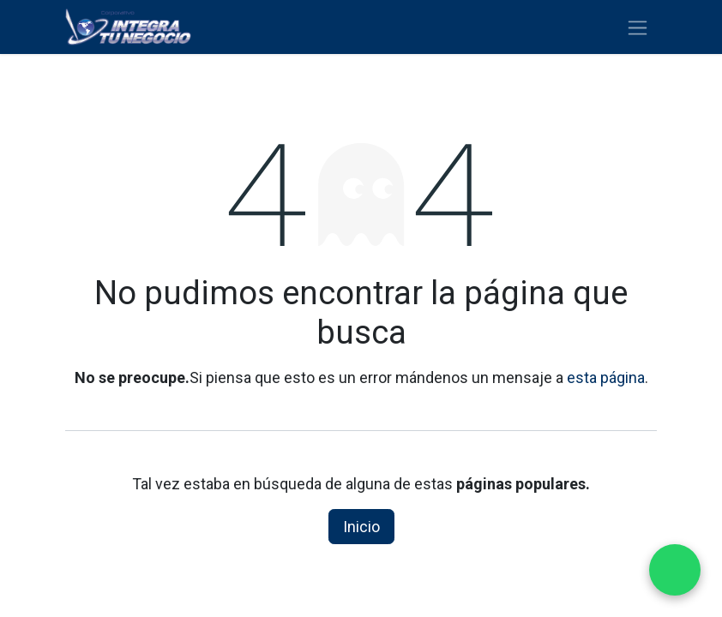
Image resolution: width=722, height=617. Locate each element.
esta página (606, 377)
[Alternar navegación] (637, 27)
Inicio (361, 527)
